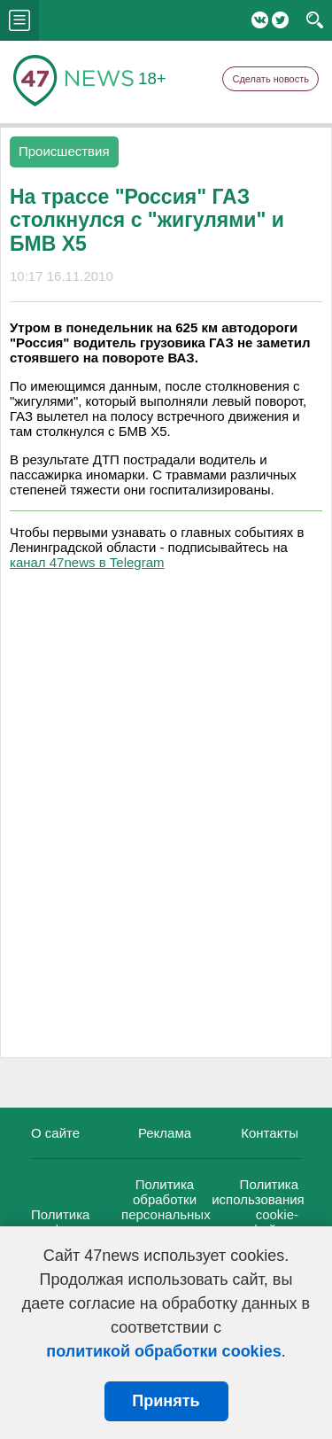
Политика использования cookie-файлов (258, 1207)
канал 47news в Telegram (87, 562)
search (314, 20)
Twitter (280, 20)
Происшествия (64, 151)
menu (19, 20)
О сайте (55, 1132)
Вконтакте (259, 20)
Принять (165, 1401)
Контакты (269, 1132)
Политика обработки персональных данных (166, 1207)
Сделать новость (270, 79)
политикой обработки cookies (163, 1351)
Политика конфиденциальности (98, 1222)
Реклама (164, 1132)
